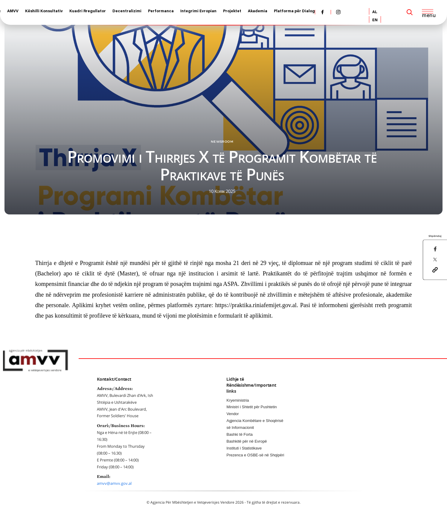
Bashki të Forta (239, 434)
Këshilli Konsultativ (44, 11)
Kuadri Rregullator (87, 11)
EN (375, 20)
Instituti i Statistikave (244, 448)
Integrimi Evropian (198, 11)
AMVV (13, 11)
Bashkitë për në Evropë (246, 441)
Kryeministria (237, 400)
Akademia (257, 11)
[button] (435, 269)
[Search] (409, 12)
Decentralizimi (126, 11)
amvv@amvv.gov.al (114, 483)
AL (374, 12)
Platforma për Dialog (294, 11)
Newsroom (222, 141)
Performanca (161, 11)
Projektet (232, 11)
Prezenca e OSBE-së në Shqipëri (255, 455)
